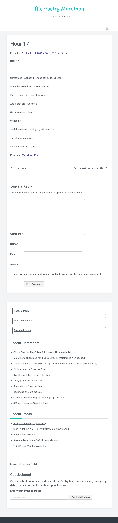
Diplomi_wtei (20, 369)
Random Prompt (22, 330)
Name (14, 243)
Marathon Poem (31, 155)
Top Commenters (23, 320)
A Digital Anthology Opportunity (47, 397)
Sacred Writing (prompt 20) (88, 168)
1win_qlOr (18, 380)
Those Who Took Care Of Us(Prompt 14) (76, 363)
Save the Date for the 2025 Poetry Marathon (36, 440)
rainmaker (65, 53)
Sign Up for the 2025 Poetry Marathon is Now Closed (57, 357)
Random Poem (21, 310)
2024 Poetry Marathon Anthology (30, 446)
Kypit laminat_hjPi (22, 374)
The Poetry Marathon (59, 9)
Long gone (20, 168)
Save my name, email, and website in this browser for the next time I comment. (57, 274)
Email (14, 254)
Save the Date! (38, 369)
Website (14, 264)
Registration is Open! (24, 434)
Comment (16, 233)
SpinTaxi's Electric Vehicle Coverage (32, 363)
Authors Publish (30, 464)
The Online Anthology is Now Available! (50, 352)
